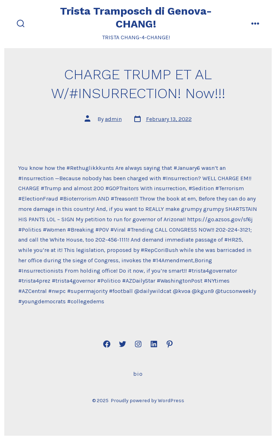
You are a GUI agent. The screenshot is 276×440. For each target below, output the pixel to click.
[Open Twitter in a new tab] (122, 344)
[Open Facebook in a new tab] (107, 344)
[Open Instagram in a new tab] (138, 344)
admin (113, 119)
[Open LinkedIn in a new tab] (154, 344)
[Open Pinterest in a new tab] (169, 344)
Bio (138, 373)
